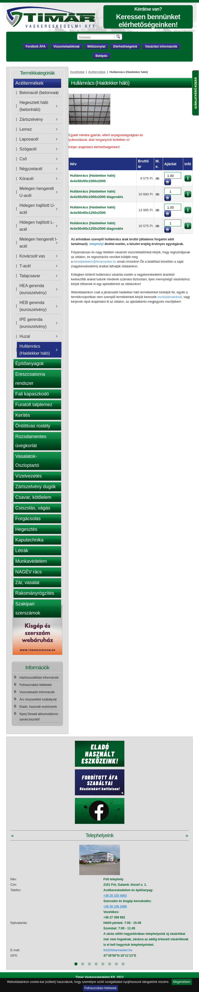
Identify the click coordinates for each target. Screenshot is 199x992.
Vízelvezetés (28, 476)
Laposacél (28, 139)
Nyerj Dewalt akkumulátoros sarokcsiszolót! (38, 716)
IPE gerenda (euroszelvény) (33, 323)
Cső (23, 159)
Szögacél (28, 149)
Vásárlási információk (161, 46)
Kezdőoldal (77, 72)
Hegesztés (26, 529)
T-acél (25, 266)
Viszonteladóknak (66, 46)
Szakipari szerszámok (27, 608)
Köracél (26, 178)
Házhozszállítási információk (39, 677)
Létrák (21, 550)
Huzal (24, 336)
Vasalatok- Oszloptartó (27, 461)
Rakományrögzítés (34, 593)
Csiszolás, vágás (32, 508)
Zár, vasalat (27, 582)
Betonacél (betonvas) (39, 92)
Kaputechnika (29, 540)
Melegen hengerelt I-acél (38, 242)
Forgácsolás (28, 518)
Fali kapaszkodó (32, 393)
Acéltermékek (29, 83)
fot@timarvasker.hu (117, 950)
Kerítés (22, 415)
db (157, 178)
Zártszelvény (31, 119)
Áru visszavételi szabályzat (37, 699)
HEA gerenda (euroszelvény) (33, 289)
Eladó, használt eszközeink (38, 707)
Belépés (101, 56)
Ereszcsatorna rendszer (30, 379)
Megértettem (181, 982)
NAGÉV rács (28, 571)
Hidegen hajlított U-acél (37, 209)
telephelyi (96, 244)
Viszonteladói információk (37, 692)
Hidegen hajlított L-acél (36, 226)
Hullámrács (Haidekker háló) (34, 349)
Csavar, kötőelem (33, 497)
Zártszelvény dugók (35, 486)
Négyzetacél (30, 169)
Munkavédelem (31, 561)
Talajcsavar (29, 276)
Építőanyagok (29, 363)
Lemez (25, 129)
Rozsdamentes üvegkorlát (30, 441)
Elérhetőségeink (125, 46)
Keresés (119, 36)
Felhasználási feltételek (100, 988)
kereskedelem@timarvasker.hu (95, 261)
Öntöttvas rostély (32, 425)
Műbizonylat (96, 46)
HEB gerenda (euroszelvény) (33, 306)
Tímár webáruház (53, 17)
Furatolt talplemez (33, 404)
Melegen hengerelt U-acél (36, 192)
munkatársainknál (169, 297)
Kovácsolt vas (32, 256)
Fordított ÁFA (36, 46)
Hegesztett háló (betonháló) (33, 106)
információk (187, 178)
